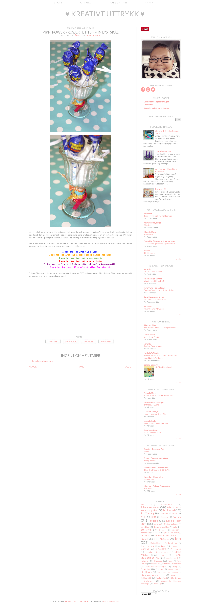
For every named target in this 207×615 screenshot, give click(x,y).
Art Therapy (147, 513)
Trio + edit (148, 488)
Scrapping (145, 569)
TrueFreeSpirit (161, 578)
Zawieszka (148, 234)
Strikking (174, 575)
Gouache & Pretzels (152, 337)
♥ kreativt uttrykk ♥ (105, 13)
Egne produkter (161, 527)
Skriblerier (146, 572)
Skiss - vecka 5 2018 (152, 433)
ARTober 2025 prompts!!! (155, 299)
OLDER (128, 366)
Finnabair (148, 213)
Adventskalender (150, 507)
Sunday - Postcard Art (154, 449)
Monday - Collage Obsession (157, 486)
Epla (175, 527)
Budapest (164, 517)
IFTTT (156, 532)
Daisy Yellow (149, 334)
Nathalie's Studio (151, 353)
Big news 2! (160, 189)
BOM (154, 517)
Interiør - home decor (166, 535)
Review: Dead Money (153, 272)
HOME (80, 366)
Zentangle (158, 584)
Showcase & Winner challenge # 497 (159, 395)
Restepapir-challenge (156, 566)
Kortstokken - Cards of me (164, 543)
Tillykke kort (149, 253)
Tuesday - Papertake (153, 477)
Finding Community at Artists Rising (159, 290)
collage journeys (151, 365)
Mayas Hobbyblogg (152, 222)
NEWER (33, 366)
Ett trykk (146, 529)
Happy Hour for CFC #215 (155, 414)
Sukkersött (146, 578)
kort (178, 539)
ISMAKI (144, 539)
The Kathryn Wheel (153, 278)
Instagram (145, 535)
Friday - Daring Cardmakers (156, 458)
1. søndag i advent (163, 151)
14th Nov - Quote (151, 405)
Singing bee (173, 569)
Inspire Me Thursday (170, 533)
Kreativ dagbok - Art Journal (156, 108)
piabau (147, 250)
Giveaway (162, 530)
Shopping (159, 569)
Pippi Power (93, 35)
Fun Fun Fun (149, 479)
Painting (144, 561)
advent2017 (166, 504)
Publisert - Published (171, 563)
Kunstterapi (147, 546)
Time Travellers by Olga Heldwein (158, 216)
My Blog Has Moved (163, 367)
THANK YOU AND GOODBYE (156, 470)
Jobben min (118, 3)
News (163, 555)
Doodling (145, 527)
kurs (163, 546)
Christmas (148, 225)
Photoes (158, 561)
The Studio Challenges (154, 402)
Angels (147, 451)
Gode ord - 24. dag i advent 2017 (167, 132)
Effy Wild (148, 306)
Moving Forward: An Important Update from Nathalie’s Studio (160, 356)
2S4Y (143, 504)
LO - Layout (175, 549)
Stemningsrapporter (152, 575)
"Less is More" (150, 393)
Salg (175, 566)
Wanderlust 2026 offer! (154, 281)
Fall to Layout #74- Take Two (156, 423)
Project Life (155, 564)
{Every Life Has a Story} (154, 288)
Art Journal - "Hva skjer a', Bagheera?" (166, 170)
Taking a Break (150, 460)
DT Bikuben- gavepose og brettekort (159, 243)
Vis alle (178, 259)
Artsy (174, 513)
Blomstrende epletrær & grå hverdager (156, 102)
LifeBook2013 (160, 549)
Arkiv (149, 3)
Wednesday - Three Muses (156, 467)
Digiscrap (157, 524)
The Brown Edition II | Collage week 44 (160, 327)
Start (58, 3)
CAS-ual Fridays (151, 411)
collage (154, 520)
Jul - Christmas (161, 539)
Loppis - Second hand (157, 552)
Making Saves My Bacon (154, 309)
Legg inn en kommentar (42, 361)
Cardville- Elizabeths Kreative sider (159, 241)
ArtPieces (164, 513)
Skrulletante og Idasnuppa (168, 572)
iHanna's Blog (150, 325)
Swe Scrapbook (151, 430)
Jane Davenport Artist (154, 297)
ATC (143, 517)
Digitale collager (171, 524)
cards (177, 516)
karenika (147, 269)
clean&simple (150, 421)
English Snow (111, 601)
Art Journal (169, 510)
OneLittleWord (172, 558)
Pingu (170, 561)
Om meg (86, 3)
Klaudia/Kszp (150, 232)
